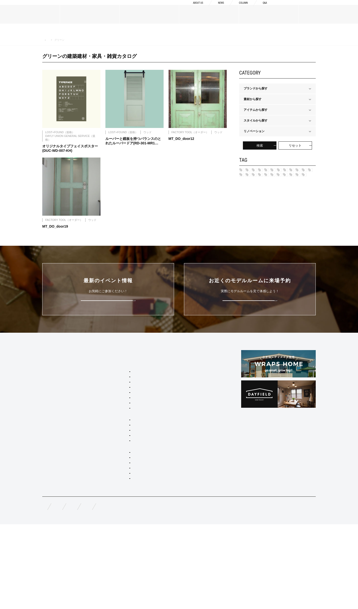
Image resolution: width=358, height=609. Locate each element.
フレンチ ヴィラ (119, 437)
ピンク (287, 255)
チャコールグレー (259, 255)
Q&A (264, 8)
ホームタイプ (112, 478)
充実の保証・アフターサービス (188, 448)
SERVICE (109, 399)
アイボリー (254, 272)
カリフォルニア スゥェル (263, 180)
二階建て (114, 491)
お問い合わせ (138, 589)
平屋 (111, 498)
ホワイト (304, 272)
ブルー (275, 246)
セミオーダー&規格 (116, 408)
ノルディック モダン (260, 221)
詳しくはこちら (108, 347)
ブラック (280, 272)
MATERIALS (51, 460)
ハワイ (251, 171)
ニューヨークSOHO (260, 205)
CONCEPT (174, 399)
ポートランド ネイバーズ (263, 197)
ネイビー (293, 230)
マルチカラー (256, 263)
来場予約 (335, 8)
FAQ (45, 589)
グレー (293, 238)
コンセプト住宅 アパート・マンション (134, 512)
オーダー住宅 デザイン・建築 (128, 526)
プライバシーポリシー (176, 589)
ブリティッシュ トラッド (263, 213)
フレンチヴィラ (257, 188)
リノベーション (118, 505)
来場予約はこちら (250, 347)
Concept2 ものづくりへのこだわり (190, 416)
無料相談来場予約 (75, 589)
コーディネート (118, 546)
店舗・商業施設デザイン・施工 (129, 533)
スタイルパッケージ (116, 416)
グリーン (298, 246)
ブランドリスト (52, 428)
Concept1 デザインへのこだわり (189, 408)
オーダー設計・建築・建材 (121, 520)
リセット (295, 145)
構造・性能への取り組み (183, 440)
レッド (272, 238)
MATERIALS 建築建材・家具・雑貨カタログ (77, 40)
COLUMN (240, 8)
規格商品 (48, 477)
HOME (45, 40)
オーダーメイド (52, 469)
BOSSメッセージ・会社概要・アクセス (68, 420)
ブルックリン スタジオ (283, 171)
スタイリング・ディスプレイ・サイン (133, 560)
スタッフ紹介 (51, 436)
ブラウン (283, 263)
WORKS (47, 489)
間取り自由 (115, 485)
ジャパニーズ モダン (260, 230)
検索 (260, 145)
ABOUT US (188, 8)
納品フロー (174, 432)
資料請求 (296, 8)
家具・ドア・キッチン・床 (126, 553)
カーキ (251, 238)
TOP (45, 399)
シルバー (253, 246)
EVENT (47, 501)
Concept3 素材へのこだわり (186, 424)
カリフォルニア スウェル (125, 430)
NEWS (215, 8)
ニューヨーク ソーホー (123, 450)
